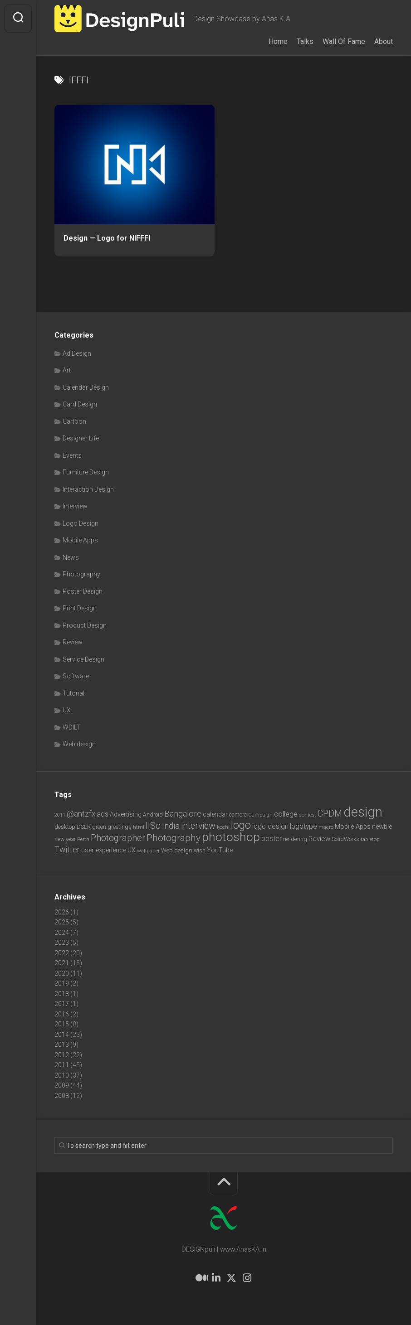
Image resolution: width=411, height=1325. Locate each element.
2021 (61, 963)
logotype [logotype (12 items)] (303, 826)
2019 (61, 983)
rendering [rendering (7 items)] (295, 839)
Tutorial (73, 693)
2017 (61, 1003)
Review (73, 642)
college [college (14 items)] (286, 814)
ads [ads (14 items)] (102, 814)
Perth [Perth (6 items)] (83, 839)
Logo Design (80, 523)
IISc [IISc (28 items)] (153, 825)
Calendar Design (86, 387)
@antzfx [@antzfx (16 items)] (81, 813)
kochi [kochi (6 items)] (223, 827)
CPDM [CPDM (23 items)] (330, 813)
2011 (61, 1065)
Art (67, 370)
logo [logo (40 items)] (241, 825)
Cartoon (74, 421)
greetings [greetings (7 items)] (120, 826)
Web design (79, 744)
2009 (61, 1085)
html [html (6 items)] (138, 827)
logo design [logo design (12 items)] (270, 826)
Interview (75, 506)
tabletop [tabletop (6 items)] (370, 839)
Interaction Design (88, 489)
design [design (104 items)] (362, 812)
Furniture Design (86, 472)
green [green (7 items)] (99, 826)
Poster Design (83, 591)
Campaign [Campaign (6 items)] (260, 815)
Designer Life (81, 438)
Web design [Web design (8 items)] (176, 850)
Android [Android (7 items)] (153, 814)
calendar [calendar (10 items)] (215, 814)
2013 (61, 1044)
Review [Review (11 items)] (319, 839)
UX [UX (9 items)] (131, 850)
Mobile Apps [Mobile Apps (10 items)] (353, 826)
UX (67, 710)
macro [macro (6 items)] (325, 827)
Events (72, 455)
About (383, 41)
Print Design (80, 608)
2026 (61, 912)
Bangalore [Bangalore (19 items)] (182, 814)
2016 (61, 1014)
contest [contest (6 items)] (307, 815)
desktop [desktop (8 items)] (64, 826)
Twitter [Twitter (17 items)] (67, 849)
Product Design (85, 625)
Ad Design (77, 353)
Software (76, 676)
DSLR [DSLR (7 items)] (84, 826)
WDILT (71, 727)
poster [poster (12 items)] (271, 838)
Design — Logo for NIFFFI (107, 238)
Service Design (83, 659)
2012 (61, 1055)
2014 (61, 1034)
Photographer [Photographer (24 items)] (118, 837)
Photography (81, 574)
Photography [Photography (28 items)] (174, 837)
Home (278, 41)
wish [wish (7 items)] (200, 850)
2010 (61, 1075)
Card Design (80, 404)
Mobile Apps (80, 540)
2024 (61, 932)
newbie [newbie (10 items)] (382, 826)
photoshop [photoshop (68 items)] (231, 837)
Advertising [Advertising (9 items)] (126, 814)
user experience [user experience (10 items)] (103, 850)
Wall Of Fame (344, 41)
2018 (61, 993)
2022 (61, 953)
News (71, 557)
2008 (61, 1095)
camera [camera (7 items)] (238, 814)
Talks (305, 41)
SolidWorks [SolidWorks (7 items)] (345, 839)
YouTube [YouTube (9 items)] (220, 850)
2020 (61, 973)
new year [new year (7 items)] (65, 839)
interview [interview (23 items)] (198, 826)
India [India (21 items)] (171, 826)
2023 (61, 942)
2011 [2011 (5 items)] (59, 815)
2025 (61, 922)
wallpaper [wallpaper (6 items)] (148, 850)
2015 (61, 1024)
